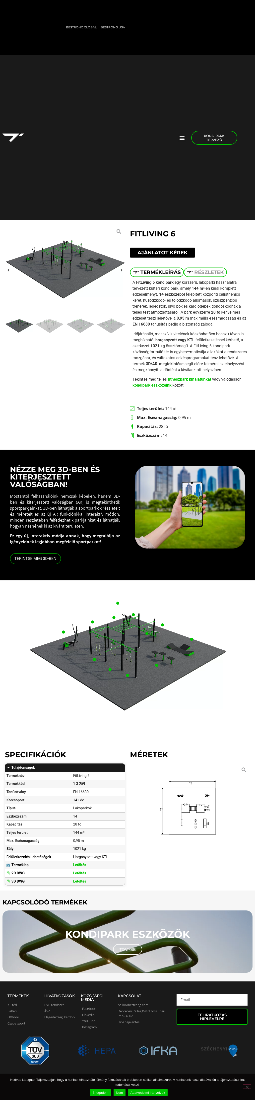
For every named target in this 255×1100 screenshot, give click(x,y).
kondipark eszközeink (152, 385)
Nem (119, 1093)
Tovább (128, 949)
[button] (182, 138)
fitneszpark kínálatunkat (189, 379)
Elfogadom (100, 1093)
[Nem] (247, 1086)
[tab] (157, 272)
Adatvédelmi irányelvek (147, 1093)
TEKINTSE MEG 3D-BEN (35, 558)
